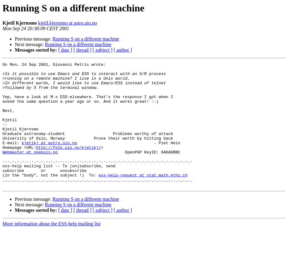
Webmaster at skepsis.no (30, 170)
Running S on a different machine (86, 39)
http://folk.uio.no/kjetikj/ (68, 165)
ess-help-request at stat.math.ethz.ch (143, 198)
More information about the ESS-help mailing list (51, 248)
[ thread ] (82, 50)
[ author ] (123, 50)
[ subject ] (102, 50)
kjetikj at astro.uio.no (49, 159)
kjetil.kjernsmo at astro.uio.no (67, 23)
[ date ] (65, 50)
